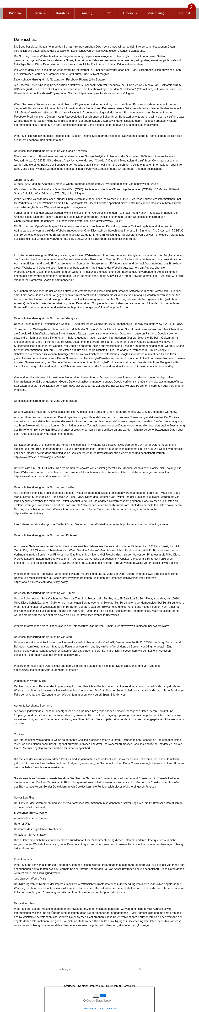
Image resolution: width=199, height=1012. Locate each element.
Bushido (15, 13)
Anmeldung (156, 13)
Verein (37, 13)
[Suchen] (140, 969)
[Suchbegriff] (99, 969)
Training (86, 13)
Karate (61, 13)
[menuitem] (14, 13)
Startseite (70, 986)
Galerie (128, 13)
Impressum (97, 986)
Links (108, 13)
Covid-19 (129, 986)
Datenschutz (113, 986)
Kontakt (184, 13)
